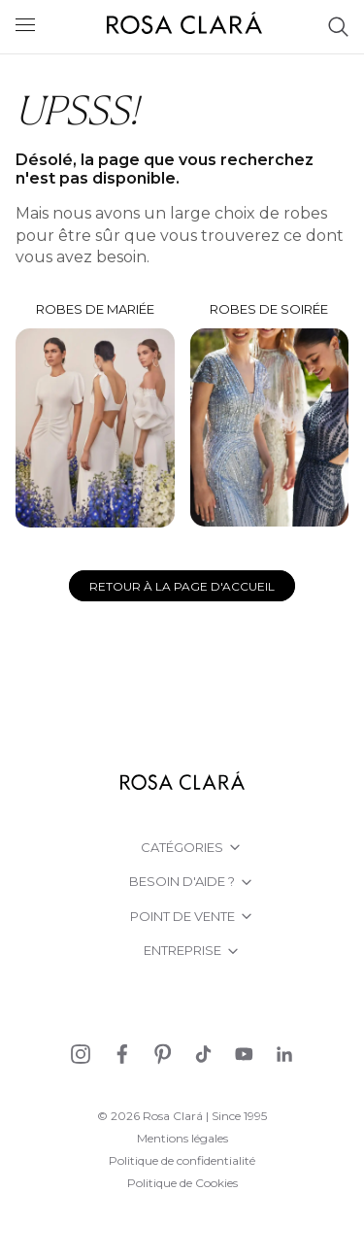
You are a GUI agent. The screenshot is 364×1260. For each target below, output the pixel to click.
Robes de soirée (269, 414)
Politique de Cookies (182, 1182)
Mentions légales (182, 1138)
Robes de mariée (95, 414)
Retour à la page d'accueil (182, 586)
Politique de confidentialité (182, 1160)
